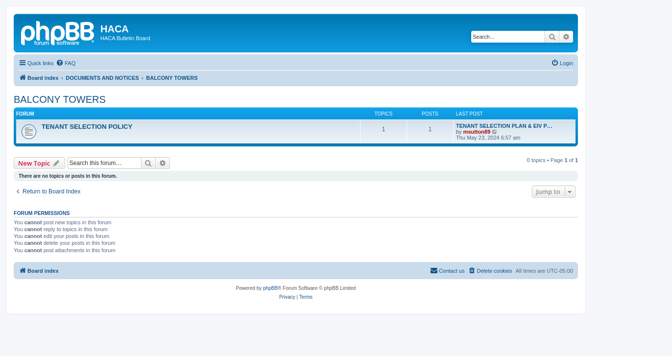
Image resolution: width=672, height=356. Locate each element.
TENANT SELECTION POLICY (87, 126)
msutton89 (477, 132)
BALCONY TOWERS (60, 99)
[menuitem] (65, 63)
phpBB (270, 288)
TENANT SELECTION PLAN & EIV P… (504, 126)
